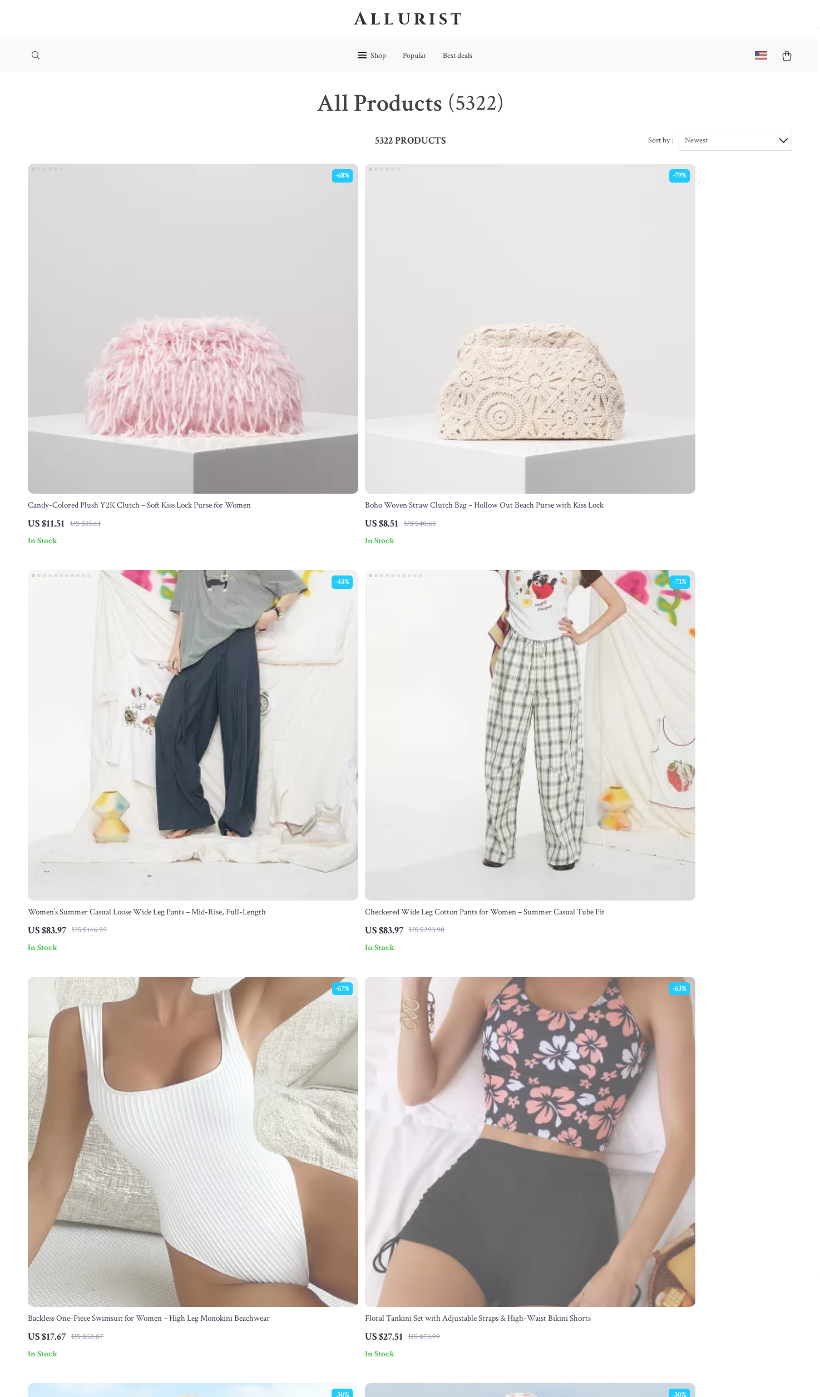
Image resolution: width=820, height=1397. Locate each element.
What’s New (496, 1147)
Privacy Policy (499, 1183)
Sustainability (281, 1275)
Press (267, 1183)
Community (278, 1312)
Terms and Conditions (513, 1202)
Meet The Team (285, 1147)
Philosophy (276, 1293)
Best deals (457, 56)
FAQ (375, 1147)
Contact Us (387, 1110)
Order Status (389, 1202)
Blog (265, 1128)
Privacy (357, 1374)
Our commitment (626, 1174)
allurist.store (618, 1110)
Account (489, 1165)
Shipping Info (391, 1128)
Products (490, 1128)
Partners (272, 1257)
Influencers (277, 1202)
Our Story (275, 1110)
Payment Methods (398, 1183)
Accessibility (390, 1374)
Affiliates (273, 1220)
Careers (271, 1165)
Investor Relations (289, 1238)
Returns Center (393, 1165)
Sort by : (660, 151)
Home (485, 1110)
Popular (414, 56)
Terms (336, 1374)
